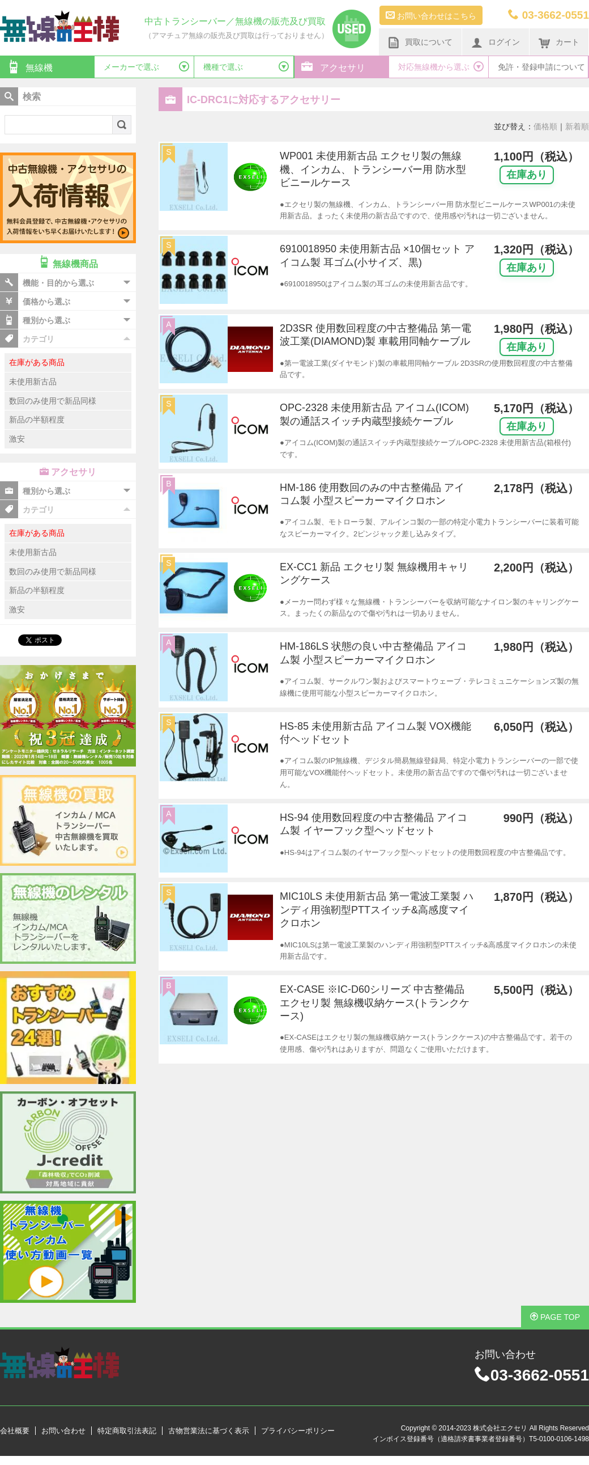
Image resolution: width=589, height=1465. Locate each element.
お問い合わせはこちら (431, 15)
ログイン (495, 42)
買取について (420, 42)
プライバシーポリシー (298, 1430)
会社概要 (14, 1430)
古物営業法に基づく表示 (208, 1430)
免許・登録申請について (541, 66)
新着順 (577, 126)
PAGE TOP (555, 1317)
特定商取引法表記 (126, 1430)
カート (559, 42)
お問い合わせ (63, 1430)
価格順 (545, 126)
